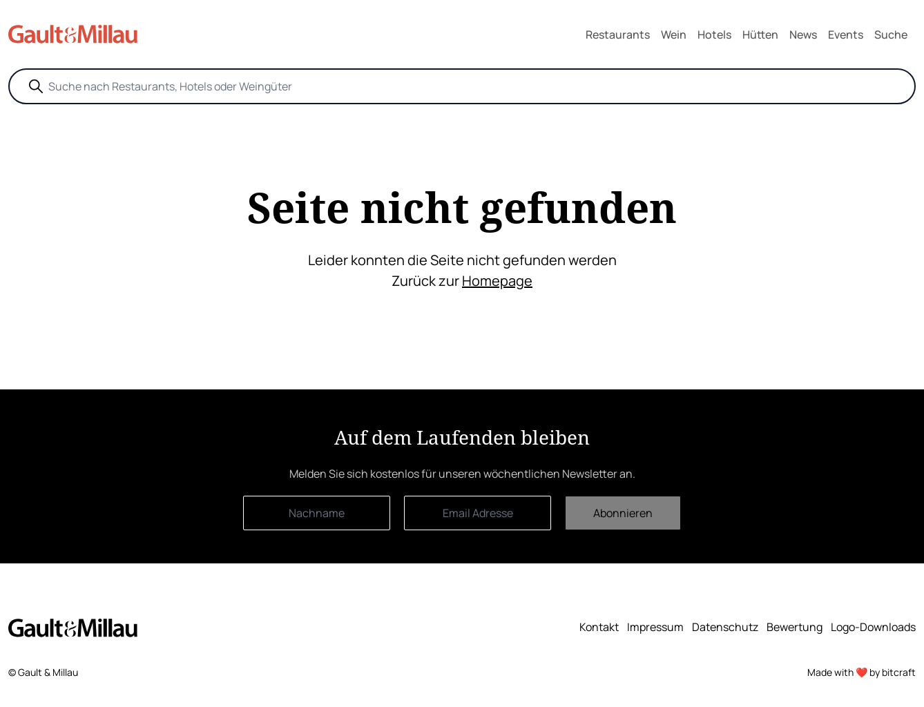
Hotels (714, 34)
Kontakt (599, 627)
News (803, 34)
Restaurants (618, 34)
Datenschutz (725, 627)
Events (845, 34)
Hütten (760, 34)
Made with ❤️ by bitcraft (861, 672)
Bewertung (794, 627)
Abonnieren (623, 513)
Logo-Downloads (873, 627)
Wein (673, 34)
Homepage (497, 280)
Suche (890, 34)
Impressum (655, 627)
